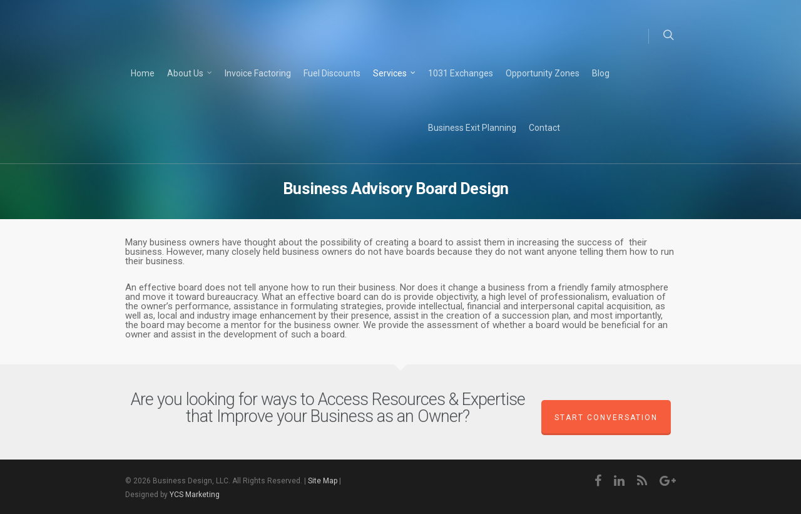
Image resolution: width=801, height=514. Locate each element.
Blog (601, 73)
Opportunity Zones (542, 73)
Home (143, 73)
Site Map (322, 480)
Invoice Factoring (258, 73)
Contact (544, 128)
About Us (190, 74)
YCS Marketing (195, 494)
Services (395, 74)
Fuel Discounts (332, 73)
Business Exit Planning (472, 128)
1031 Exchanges (460, 73)
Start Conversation (606, 417)
